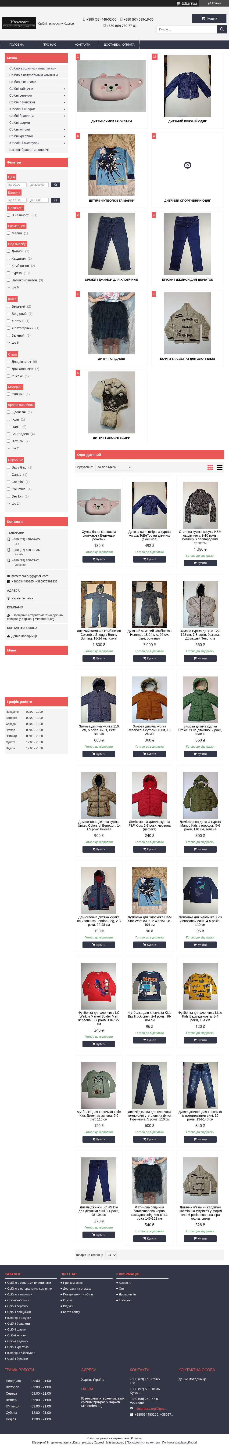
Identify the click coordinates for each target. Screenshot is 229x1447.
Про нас (50, 44)
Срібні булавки (17, 1358)
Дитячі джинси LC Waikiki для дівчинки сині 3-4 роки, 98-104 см (99, 1211)
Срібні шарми (19, 122)
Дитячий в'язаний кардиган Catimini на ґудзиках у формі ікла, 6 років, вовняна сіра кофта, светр (200, 1212)
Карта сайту (71, 1312)
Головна (16, 44)
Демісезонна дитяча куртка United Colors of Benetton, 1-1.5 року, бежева (99, 825)
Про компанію (73, 1282)
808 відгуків (189, 3)
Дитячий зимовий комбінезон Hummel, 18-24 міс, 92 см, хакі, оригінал (150, 634)
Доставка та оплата (77, 1288)
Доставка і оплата (119, 44)
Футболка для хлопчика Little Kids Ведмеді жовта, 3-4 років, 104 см (200, 1016)
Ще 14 (15, 503)
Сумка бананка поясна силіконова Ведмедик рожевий (99, 535)
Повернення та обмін (78, 1294)
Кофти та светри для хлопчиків (187, 358)
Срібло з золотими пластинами (33, 68)
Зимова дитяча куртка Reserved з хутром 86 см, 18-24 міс (150, 730)
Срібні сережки (20, 95)
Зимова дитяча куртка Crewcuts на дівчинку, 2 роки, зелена (200, 730)
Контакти (82, 44)
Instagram (125, 1300)
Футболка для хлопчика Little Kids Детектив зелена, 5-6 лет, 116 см (99, 1115)
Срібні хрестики (21, 136)
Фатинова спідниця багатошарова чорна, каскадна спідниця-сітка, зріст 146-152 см (149, 1212)
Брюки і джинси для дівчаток (187, 279)
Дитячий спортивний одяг (187, 200)
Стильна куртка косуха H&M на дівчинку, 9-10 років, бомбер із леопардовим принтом (200, 537)
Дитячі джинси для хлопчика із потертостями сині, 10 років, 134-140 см (200, 1115)
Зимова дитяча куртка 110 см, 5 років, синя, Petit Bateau (99, 730)
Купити (100, 559)
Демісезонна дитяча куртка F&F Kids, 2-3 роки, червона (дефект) (150, 825)
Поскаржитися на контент (143, 1442)
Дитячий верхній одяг (187, 121)
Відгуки (68, 1306)
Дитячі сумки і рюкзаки (111, 121)
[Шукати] (222, 29)
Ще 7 (15, 448)
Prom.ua (136, 1438)
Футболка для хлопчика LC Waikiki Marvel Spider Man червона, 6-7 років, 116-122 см (99, 1018)
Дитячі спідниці (111, 358)
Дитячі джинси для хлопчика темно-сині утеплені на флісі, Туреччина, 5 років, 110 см (150, 1115)
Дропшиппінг (128, 1294)
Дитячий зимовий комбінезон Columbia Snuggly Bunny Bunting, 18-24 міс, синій (99, 634)
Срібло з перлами (22, 82)
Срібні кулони (19, 129)
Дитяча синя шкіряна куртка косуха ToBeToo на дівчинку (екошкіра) (150, 535)
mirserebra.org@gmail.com (29, 576)
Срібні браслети (21, 116)
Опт (121, 1288)
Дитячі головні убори (111, 438)
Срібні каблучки (21, 89)
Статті (67, 1300)
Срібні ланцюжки (22, 102)
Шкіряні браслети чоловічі (29, 150)
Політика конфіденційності (179, 1442)
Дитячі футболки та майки (111, 200)
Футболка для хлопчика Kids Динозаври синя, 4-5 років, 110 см (200, 921)
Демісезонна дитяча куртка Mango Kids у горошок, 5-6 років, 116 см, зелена (200, 825)
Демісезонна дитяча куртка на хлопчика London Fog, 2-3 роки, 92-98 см (99, 921)
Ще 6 (15, 287)
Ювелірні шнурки (22, 109)
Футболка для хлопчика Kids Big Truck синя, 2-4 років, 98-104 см (149, 1016)
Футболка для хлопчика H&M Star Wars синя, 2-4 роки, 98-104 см (150, 921)
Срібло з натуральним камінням (33, 75)
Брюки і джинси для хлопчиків (112, 279)
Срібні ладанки (17, 1341)
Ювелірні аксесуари (24, 143)
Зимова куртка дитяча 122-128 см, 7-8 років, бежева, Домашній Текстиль (200, 634)
